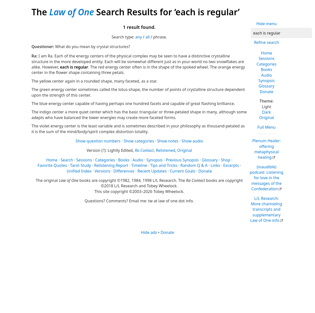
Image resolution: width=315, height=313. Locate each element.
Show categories (139, 141)
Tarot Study (80, 165)
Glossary (267, 86)
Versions (102, 171)
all (147, 37)
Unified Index (79, 171)
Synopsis (266, 80)
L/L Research (266, 209)
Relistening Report (111, 165)
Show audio (192, 141)
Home (266, 53)
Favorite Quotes (52, 165)
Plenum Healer (266, 149)
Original (266, 117)
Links (215, 165)
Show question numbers (98, 141)
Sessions (267, 58)
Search (67, 160)
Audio (266, 75)
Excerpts (231, 165)
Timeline (139, 165)
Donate (266, 91)
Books (266, 69)
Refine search (266, 42)
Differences (123, 171)
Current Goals (182, 171)
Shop (225, 160)
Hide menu (266, 23)
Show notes (167, 141)
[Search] (281, 33)
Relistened (165, 150)
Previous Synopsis (182, 160)
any (138, 37)
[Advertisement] (158, 273)
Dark (266, 112)
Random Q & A (193, 165)
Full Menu (266, 127)
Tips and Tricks (163, 165)
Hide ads (149, 232)
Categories (267, 64)
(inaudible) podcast (267, 178)
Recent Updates (152, 171)
